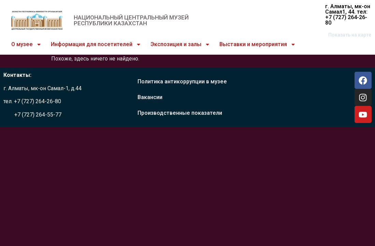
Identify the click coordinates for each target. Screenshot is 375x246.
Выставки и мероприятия (257, 44)
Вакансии (150, 97)
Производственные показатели (180, 113)
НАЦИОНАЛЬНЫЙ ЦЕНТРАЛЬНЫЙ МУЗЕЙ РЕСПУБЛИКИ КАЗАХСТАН (131, 20)
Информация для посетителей (96, 44)
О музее (26, 44)
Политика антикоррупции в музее (182, 81)
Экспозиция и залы (180, 44)
